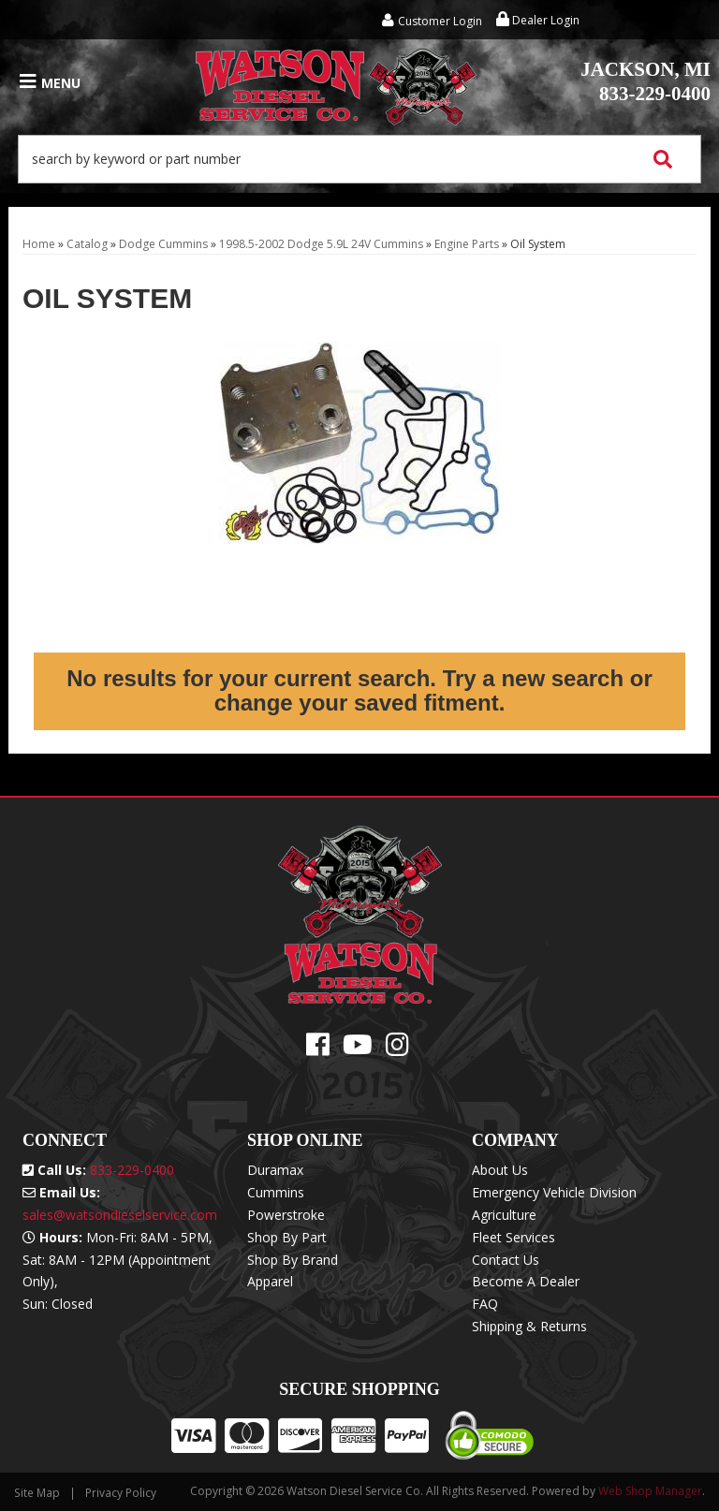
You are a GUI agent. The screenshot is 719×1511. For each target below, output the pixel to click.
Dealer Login (538, 20)
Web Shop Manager (650, 1491)
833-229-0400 (645, 81)
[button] (359, 159)
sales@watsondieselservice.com (119, 1215)
